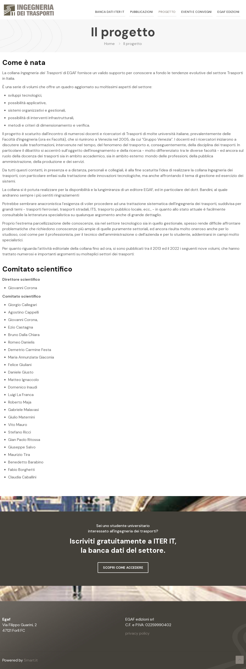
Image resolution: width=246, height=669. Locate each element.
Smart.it (31, 660)
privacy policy (137, 633)
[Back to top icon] (240, 660)
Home (109, 43)
